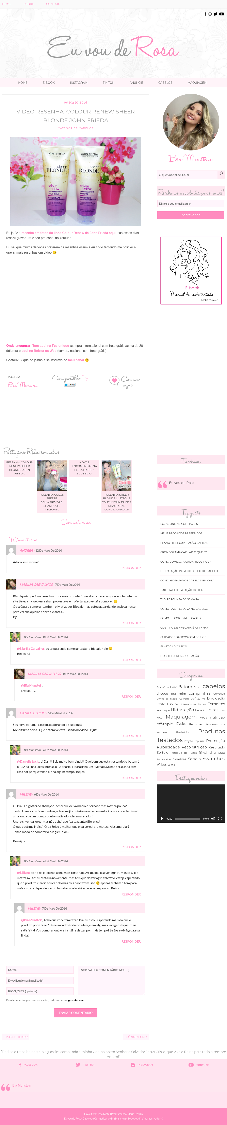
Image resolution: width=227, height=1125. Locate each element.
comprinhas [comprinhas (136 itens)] (200, 693)
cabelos (86, 128)
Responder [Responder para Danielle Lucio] (131, 736)
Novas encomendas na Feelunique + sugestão (84, 468)
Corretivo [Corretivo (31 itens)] (219, 693)
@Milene (23, 872)
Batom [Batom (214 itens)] (185, 686)
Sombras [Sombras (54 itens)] (179, 759)
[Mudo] (213, 819)
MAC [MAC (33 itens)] (160, 717)
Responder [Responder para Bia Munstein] (131, 659)
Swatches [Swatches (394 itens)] (213, 758)
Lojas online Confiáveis (179, 523)
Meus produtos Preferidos (181, 533)
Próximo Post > (136, 1036)
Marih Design (135, 1113)
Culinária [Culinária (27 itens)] (184, 698)
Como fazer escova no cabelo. (184, 608)
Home (7, 3)
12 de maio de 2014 (48, 550)
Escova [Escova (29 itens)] (202, 704)
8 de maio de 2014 (55, 637)
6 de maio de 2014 (60, 713)
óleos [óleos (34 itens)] (171, 765)
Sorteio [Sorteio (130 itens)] (194, 759)
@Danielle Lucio (28, 761)
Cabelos (165, 82)
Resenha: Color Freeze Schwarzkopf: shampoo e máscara (52, 502)
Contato (53, 3)
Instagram (78, 82)
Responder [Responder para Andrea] (131, 568)
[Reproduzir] (162, 819)
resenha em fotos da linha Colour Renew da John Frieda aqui (68, 233)
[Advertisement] (113, 21)
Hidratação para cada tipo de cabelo (189, 571)
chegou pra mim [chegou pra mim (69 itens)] (171, 693)
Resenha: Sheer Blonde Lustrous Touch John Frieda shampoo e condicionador (116, 502)
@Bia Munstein (31, 685)
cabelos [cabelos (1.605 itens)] (213, 686)
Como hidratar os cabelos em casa (187, 580)
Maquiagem (197, 82)
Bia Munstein (23, 385)
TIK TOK (108, 82)
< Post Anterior (16, 1036)
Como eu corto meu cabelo (181, 618)
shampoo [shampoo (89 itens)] (217, 752)
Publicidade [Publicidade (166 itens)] (168, 747)
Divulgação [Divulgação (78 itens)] (216, 698)
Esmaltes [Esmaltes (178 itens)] (216, 703)
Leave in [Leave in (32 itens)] (200, 710)
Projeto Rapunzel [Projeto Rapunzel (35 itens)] (194, 741)
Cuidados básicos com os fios (183, 637)
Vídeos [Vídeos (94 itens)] (162, 765)
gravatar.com (76, 1000)
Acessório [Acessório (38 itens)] (163, 687)
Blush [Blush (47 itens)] (197, 687)
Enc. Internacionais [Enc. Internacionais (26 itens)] (185, 704)
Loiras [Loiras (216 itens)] (212, 709)
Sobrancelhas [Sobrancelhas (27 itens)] (164, 759)
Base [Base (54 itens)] (173, 687)
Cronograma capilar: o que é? (183, 552)
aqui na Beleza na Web (39, 350)
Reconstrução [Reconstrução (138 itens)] (194, 747)
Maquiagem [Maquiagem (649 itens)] (181, 717)
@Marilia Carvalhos (31, 648)
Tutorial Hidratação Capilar (182, 590)
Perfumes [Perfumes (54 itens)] (196, 724)
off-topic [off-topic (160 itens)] (165, 724)
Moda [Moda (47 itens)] (203, 717)
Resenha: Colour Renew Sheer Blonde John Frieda (19, 468)
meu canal (76, 360)
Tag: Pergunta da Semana (179, 599)
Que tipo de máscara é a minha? (184, 627)
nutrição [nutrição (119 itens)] (217, 717)
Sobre (29, 3)
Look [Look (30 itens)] (222, 710)
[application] (191, 803)
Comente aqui (130, 381)
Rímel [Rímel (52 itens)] (203, 752)
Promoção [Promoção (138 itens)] (215, 740)
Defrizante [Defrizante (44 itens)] (198, 698)
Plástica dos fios (173, 646)
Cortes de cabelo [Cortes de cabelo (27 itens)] (167, 698)
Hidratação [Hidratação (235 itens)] (182, 709)
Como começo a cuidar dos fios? (185, 561)
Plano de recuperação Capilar (184, 542)
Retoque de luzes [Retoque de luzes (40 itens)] (184, 752)
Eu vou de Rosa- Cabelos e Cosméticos (86, 1118)
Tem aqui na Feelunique (50, 345)
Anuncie (136, 82)
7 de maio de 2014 (67, 584)
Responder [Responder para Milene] (131, 847)
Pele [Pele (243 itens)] (181, 723)
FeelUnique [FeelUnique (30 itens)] (163, 710)
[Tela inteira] (220, 819)
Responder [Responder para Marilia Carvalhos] (131, 623)
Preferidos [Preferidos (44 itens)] (183, 732)
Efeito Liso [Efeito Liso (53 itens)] (165, 704)
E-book (49, 82)
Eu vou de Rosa (181, 483)
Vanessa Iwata (101, 1113)
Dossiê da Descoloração (179, 655)
